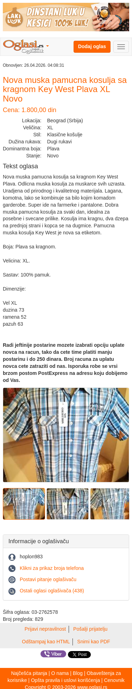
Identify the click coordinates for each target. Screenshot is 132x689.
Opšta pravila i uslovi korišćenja (65, 680)
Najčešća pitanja (29, 673)
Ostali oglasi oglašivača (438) (52, 590)
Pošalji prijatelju (90, 629)
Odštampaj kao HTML (46, 641)
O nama (60, 673)
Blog (78, 673)
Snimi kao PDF (93, 641)
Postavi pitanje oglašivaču (48, 579)
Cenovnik (114, 680)
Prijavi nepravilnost (45, 629)
